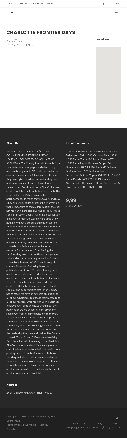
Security (44, 424)
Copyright (12, 429)
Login (50, 3)
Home (11, 3)
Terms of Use (13, 424)
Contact (24, 3)
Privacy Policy (30, 424)
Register (38, 3)
